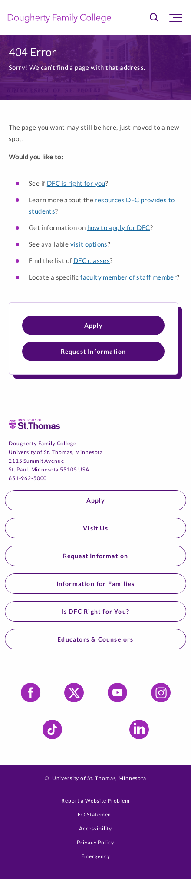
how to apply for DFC (118, 227)
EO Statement (95, 814)
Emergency (95, 856)
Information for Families (95, 583)
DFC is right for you (76, 183)
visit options (89, 244)
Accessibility (95, 828)
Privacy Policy (95, 842)
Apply (93, 325)
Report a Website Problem (95, 800)
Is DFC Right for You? (95, 611)
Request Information (93, 351)
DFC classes (91, 260)
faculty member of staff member (128, 277)
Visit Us (95, 528)
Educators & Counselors (95, 639)
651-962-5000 (28, 478)
